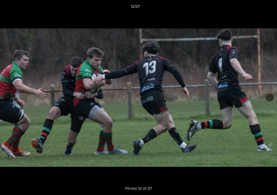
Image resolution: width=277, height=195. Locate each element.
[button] (254, 7)
